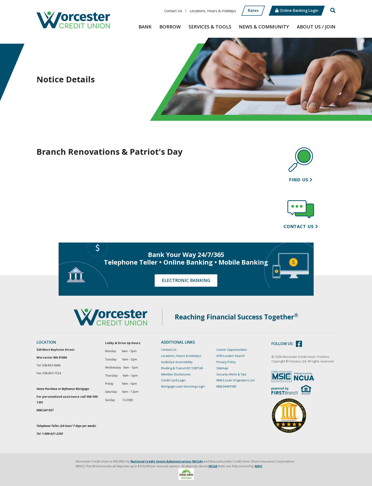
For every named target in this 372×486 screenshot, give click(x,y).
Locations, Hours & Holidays (213, 10)
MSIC (258, 466)
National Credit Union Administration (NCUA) (166, 461)
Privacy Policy (226, 362)
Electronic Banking (186, 280)
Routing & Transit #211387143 (182, 368)
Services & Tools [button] (210, 26)
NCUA (213, 466)
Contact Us (173, 10)
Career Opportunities (231, 349)
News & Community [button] (264, 26)
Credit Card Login (173, 380)
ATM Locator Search (230, 356)
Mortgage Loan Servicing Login (183, 386)
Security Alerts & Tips (231, 374)
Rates (253, 10)
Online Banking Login (299, 10)
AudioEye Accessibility (177, 362)
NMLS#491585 (226, 386)
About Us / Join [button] (316, 26)
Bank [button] (145, 26)
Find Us (298, 179)
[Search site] (332, 10)
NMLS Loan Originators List (235, 380)
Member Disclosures (176, 374)
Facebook (299, 343)
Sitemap (222, 368)
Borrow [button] (170, 26)
